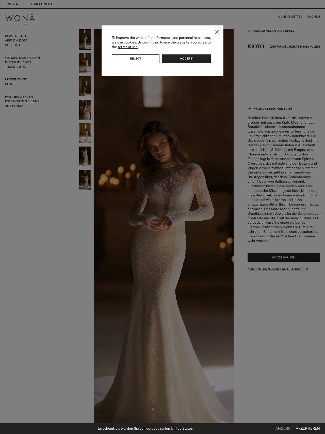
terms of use (128, 47)
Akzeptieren (308, 428)
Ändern (283, 428)
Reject (135, 58)
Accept (186, 58)
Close (217, 32)
